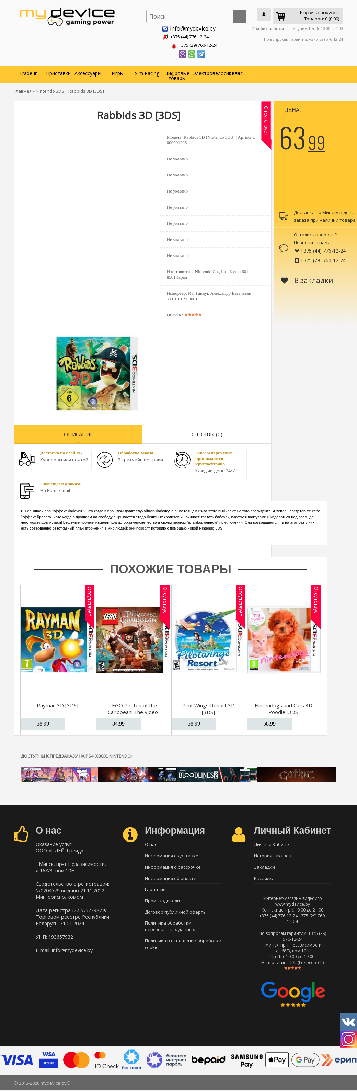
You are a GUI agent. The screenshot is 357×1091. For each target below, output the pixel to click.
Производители (162, 903)
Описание (78, 432)
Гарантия (155, 891)
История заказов (272, 855)
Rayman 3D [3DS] (57, 703)
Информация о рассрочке (173, 867)
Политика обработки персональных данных (170, 930)
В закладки (307, 279)
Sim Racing (147, 72)
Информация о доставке (171, 855)
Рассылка (264, 879)
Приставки (58, 72)
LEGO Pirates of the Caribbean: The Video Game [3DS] (133, 710)
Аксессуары (87, 72)
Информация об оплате (170, 879)
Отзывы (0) (207, 432)
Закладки (264, 867)
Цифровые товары (176, 74)
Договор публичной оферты (176, 915)
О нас (236, 72)
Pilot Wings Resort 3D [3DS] (208, 707)
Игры (118, 72)
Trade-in (28, 72)
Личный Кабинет (272, 843)
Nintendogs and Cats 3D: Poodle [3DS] (284, 707)
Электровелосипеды (207, 72)
